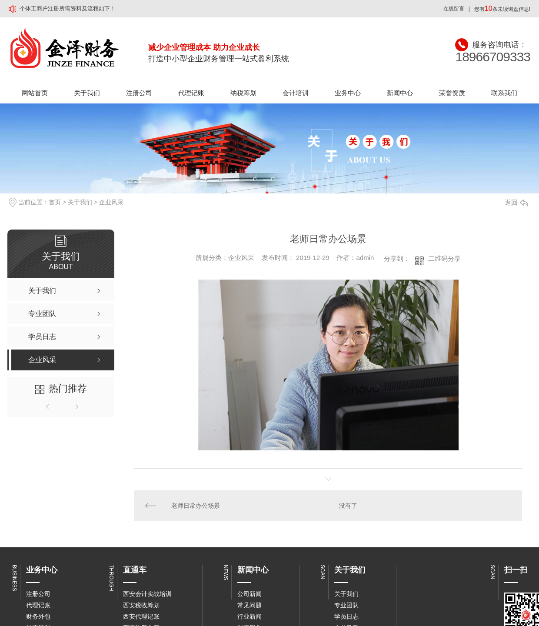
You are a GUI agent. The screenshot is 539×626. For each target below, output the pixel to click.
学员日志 (346, 616)
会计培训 (296, 93)
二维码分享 (444, 258)
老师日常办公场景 (195, 505)
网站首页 (35, 93)
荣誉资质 (452, 93)
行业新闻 (249, 616)
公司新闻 (249, 593)
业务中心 (348, 93)
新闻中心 (400, 93)
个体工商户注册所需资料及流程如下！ (68, 8)
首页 (55, 202)
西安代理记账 (141, 616)
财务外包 (38, 616)
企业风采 (111, 202)
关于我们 (87, 93)
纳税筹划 (243, 93)
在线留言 (453, 9)
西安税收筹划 (141, 605)
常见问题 (249, 605)
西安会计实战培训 (147, 593)
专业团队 (346, 605)
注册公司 (139, 93)
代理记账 (191, 93)
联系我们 (504, 93)
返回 (516, 202)
